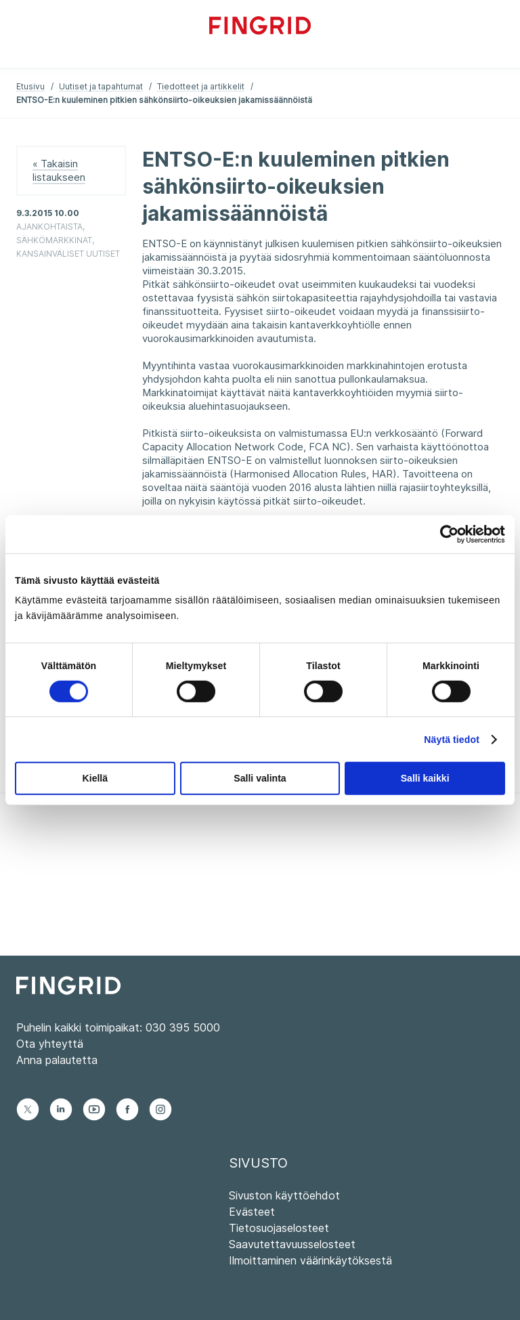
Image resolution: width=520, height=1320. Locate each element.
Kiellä (95, 778)
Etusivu (30, 86)
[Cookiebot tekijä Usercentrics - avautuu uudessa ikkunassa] (446, 533)
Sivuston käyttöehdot (284, 1195)
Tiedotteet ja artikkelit (200, 86)
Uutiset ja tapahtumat (101, 86)
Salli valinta (260, 778)
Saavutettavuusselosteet (292, 1244)
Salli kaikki (425, 778)
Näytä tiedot (451, 739)
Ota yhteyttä (49, 1043)
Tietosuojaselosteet (279, 1228)
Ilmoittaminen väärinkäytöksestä (310, 1260)
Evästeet (252, 1211)
